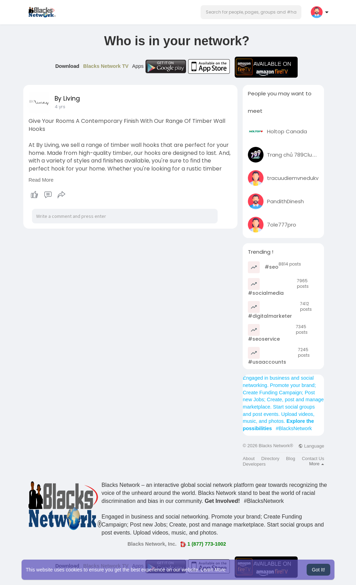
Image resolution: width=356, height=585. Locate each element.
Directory (270, 458)
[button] (251, 12)
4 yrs (60, 106)
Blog (290, 458)
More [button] (316, 463)
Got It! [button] (318, 569)
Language (311, 446)
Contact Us (313, 458)
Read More (41, 180)
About (248, 458)
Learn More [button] (213, 569)
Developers (254, 464)
